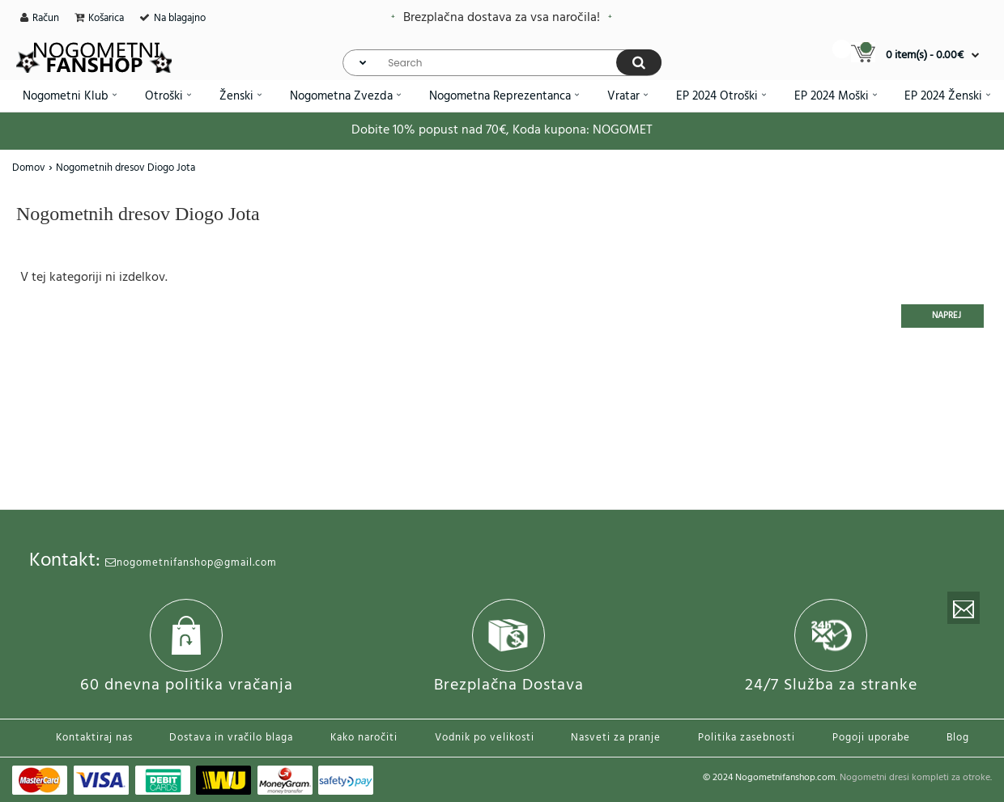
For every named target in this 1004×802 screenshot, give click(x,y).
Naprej (946, 315)
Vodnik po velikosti (484, 737)
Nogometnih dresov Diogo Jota (125, 168)
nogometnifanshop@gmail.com (191, 563)
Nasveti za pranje (616, 737)
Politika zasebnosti (746, 737)
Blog (958, 737)
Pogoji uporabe (871, 737)
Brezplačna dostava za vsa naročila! (501, 18)
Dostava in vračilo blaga (231, 737)
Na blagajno (180, 18)
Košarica (106, 18)
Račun (45, 18)
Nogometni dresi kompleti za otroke (915, 777)
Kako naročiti (364, 737)
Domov (28, 168)
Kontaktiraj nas (94, 737)
